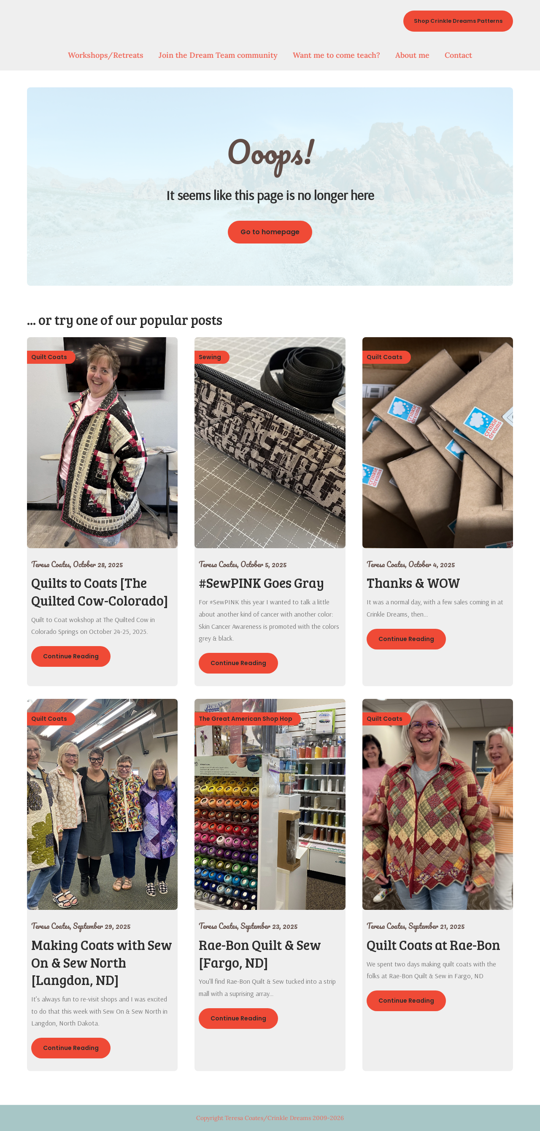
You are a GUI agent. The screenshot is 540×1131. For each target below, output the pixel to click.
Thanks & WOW (413, 583)
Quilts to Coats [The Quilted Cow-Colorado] (99, 591)
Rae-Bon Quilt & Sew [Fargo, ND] (260, 953)
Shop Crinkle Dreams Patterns (458, 21)
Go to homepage (270, 232)
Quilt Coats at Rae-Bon (433, 945)
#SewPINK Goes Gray (261, 583)
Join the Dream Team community (218, 55)
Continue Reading (71, 656)
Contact (458, 55)
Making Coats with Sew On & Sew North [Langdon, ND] (101, 962)
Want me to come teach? (336, 55)
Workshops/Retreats (105, 55)
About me (412, 55)
